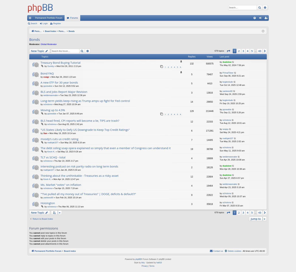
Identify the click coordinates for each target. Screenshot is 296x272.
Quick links (31, 19)
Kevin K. (51, 151)
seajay (226, 129)
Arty (143, 263)
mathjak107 (52, 142)
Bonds (34, 39)
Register (57, 23)
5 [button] (252, 51)
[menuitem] (254, 18)
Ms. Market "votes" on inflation (61, 185)
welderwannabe (50, 95)
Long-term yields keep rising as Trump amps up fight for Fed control (85, 101)
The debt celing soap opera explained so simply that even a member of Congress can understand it (106, 148)
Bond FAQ (47, 73)
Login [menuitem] (261, 19)
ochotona (47, 104)
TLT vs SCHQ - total (53, 157)
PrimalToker (228, 73)
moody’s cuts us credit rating (59, 139)
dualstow (227, 62)
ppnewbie (47, 86)
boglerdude (228, 82)
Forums (74, 18)
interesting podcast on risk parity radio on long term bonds (79, 166)
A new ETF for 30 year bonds (59, 82)
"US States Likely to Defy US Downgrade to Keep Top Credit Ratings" (85, 130)
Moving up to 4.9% (53, 110)
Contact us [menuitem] (216, 251)
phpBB (138, 259)
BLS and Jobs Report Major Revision (64, 92)
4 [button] (247, 51)
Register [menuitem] (267, 19)
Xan (45, 133)
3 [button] (243, 51)
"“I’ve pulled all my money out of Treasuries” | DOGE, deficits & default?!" (88, 194)
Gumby (50, 66)
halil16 (159, 263)
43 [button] (259, 51)
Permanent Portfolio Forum (48, 18)
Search (34, 23)
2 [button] (239, 51)
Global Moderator (49, 44)
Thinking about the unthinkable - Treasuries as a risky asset (80, 175)
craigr (46, 77)
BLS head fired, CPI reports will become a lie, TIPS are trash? (80, 120)
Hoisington (48, 203)
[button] (228, 51)
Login (45, 23)
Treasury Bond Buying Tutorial (60, 62)
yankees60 (228, 91)
